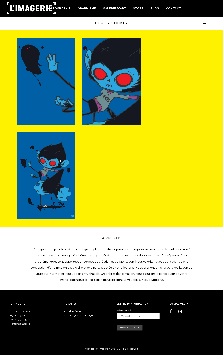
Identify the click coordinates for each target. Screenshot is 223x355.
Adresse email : (124, 310)
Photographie (58, 8)
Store (138, 8)
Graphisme (87, 8)
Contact (173, 8)
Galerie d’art (114, 8)
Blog (155, 8)
